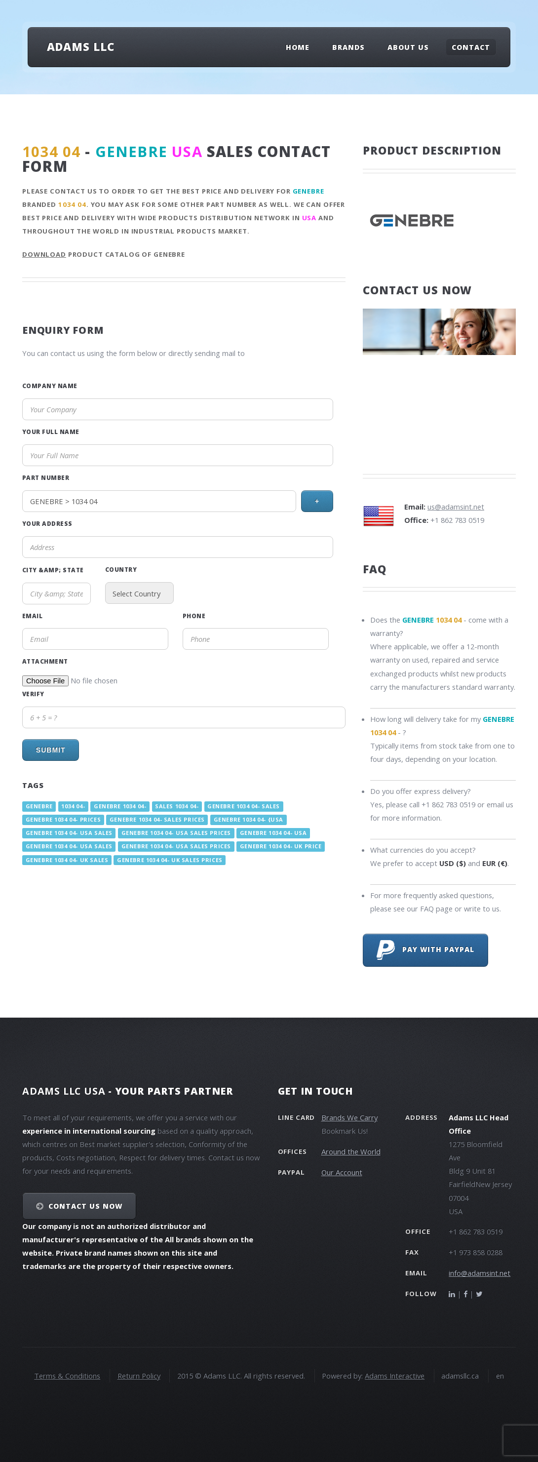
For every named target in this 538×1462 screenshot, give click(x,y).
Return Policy (138, 1376)
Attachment (45, 661)
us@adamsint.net (455, 507)
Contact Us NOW (85, 1206)
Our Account (341, 1172)
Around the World (351, 1151)
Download (44, 254)
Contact (471, 47)
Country (121, 569)
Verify (33, 694)
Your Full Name (50, 431)
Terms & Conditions (67, 1376)
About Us (408, 47)
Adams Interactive (394, 1376)
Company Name (49, 386)
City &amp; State (53, 570)
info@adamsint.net (479, 1273)
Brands (348, 47)
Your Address (47, 523)
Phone (194, 616)
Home (297, 47)
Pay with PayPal (426, 950)
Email (32, 616)
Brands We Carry (349, 1117)
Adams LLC (81, 46)
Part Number (45, 477)
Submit (51, 750)
